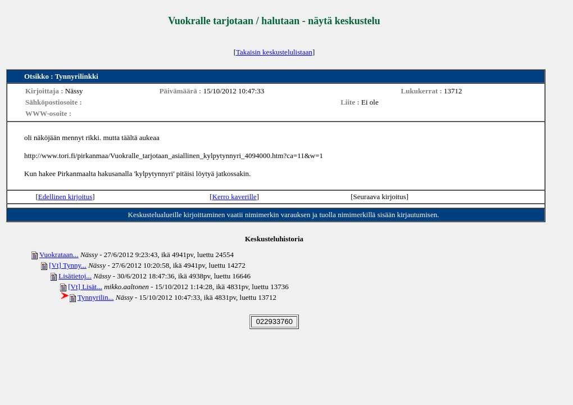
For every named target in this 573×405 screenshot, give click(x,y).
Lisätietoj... (75, 276)
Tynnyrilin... (95, 297)
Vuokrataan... (59, 254)
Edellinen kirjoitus (65, 196)
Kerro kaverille (234, 196)
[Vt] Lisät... (85, 286)
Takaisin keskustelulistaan (274, 52)
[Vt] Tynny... (68, 265)
